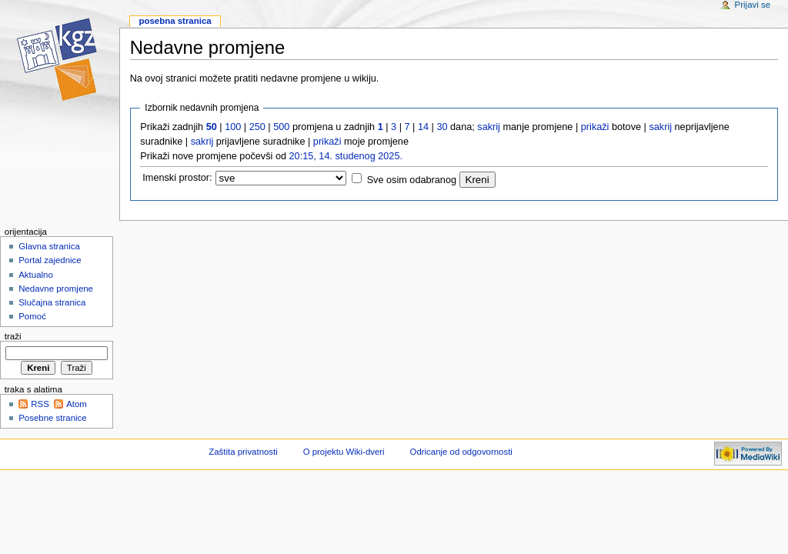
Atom (76, 404)
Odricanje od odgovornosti (461, 451)
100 (233, 127)
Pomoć (32, 316)
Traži (13, 336)
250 (257, 127)
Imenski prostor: (177, 177)
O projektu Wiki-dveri (344, 451)
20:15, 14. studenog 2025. (345, 156)
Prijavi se (752, 4)
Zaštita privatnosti (243, 451)
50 (211, 127)
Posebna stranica (175, 20)
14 (423, 127)
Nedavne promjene (55, 288)
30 (441, 127)
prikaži (595, 127)
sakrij (488, 127)
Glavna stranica (49, 246)
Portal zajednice (50, 260)
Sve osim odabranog (411, 180)
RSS (40, 404)
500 (281, 127)
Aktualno (35, 274)
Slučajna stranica (51, 302)
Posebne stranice (52, 417)
